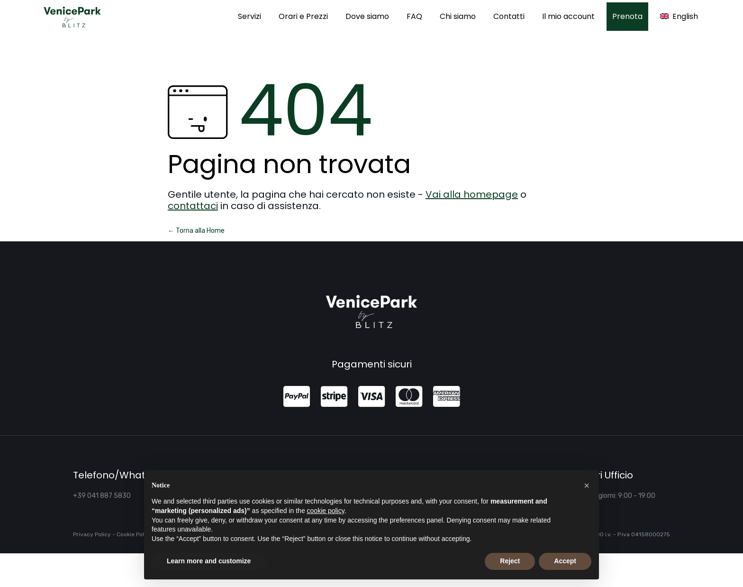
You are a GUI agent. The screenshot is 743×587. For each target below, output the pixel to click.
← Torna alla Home (196, 231)
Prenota (627, 16)
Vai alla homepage (472, 194)
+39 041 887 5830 (102, 496)
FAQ (414, 16)
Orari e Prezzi (303, 16)
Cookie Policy (134, 534)
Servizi (249, 16)
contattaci (193, 205)
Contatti (509, 16)
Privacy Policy (92, 534)
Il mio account (568, 16)
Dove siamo (367, 16)
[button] (586, 485)
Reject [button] (510, 561)
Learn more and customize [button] (209, 561)
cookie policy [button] (325, 510)
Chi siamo (458, 16)
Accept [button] (565, 561)
